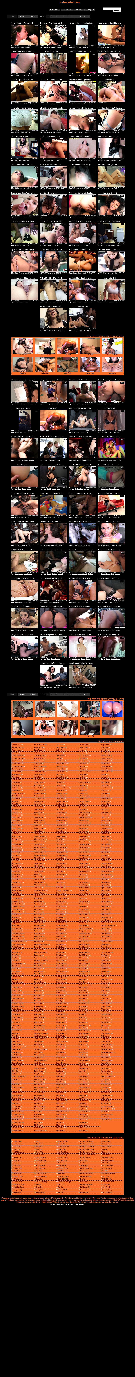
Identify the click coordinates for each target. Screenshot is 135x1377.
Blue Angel (15, 1082)
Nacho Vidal (82, 939)
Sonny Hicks (105, 882)
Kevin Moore (60, 982)
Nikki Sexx (82, 998)
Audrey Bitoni (16, 1009)
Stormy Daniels (106, 923)
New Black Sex (66, 10)
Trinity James (105, 1036)
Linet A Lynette (83, 747)
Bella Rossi (15, 1055)
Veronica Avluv (105, 1071)
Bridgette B (15, 1109)
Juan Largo (59, 871)
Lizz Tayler (82, 758)
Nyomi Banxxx (83, 1025)
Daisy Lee (37, 898)
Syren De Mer (105, 936)
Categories (90, 10)
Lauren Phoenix (61, 1063)
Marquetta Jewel (84, 855)
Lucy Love (82, 793)
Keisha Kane (60, 947)
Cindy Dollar (38, 863)
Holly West (37, 1103)
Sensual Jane (105, 815)
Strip (111, 217)
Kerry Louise (60, 979)
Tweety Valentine (106, 1044)
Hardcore (22, 75)
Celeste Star (38, 812)
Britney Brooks (17, 1117)
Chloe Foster (38, 844)
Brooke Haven (16, 1130)
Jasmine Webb (60, 772)
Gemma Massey (39, 1039)
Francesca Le (38, 1028)
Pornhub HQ (22, 716)
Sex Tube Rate (40, 1165)
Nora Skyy (82, 1020)
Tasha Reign (104, 958)
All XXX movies (112, 353)
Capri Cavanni (38, 774)
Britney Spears (16, 1120)
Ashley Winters (17, 998)
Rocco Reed (82, 1114)
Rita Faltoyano (83, 1111)
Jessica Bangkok (61, 817)
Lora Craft (82, 777)
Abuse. (72, 1204)
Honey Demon (38, 1106)
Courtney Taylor (39, 893)
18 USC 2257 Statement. (60, 1204)
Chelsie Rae (38, 831)
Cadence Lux (38, 753)
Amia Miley (16, 893)
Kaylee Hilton (60, 941)
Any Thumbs (40, 1144)
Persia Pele (82, 1049)
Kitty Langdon (61, 1014)
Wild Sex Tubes (67, 735)
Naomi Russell (83, 947)
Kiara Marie (60, 987)
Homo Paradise (85, 1171)
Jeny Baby (59, 809)
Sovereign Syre (105, 904)
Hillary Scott (38, 1090)
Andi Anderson (17, 909)
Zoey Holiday (105, 1120)
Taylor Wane (105, 971)
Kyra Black (60, 1039)
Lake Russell (60, 1047)
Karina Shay (60, 901)
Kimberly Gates (61, 1004)
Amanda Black (16, 882)
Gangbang (75, 404)
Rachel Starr (82, 1079)
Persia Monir (83, 1047)
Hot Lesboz (84, 1182)
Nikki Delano (83, 995)
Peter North (82, 1052)
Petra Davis (82, 1055)
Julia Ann (59, 877)
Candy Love (38, 763)
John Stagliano (61, 847)
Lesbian (51, 47)
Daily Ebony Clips (42, 1182)
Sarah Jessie (104, 780)
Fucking (80, 47)
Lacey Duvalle (61, 1041)
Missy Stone (82, 920)
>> (88, 16)
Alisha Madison (17, 850)
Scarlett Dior (105, 801)
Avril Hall (15, 1036)
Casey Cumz (38, 796)
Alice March (16, 839)
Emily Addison (39, 985)
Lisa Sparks (82, 753)
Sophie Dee (104, 893)
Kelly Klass (60, 952)
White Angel (105, 1101)
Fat (28, 517)
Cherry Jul (37, 834)
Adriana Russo (16, 761)
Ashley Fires (16, 990)
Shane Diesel (105, 823)
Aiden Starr (15, 777)
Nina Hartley (83, 1004)
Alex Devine (16, 798)
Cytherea (37, 896)
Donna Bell (37, 974)
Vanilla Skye (105, 1066)
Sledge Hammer (106, 877)
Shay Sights (104, 831)
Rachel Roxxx (83, 1076)
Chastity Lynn (38, 828)
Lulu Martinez (83, 796)
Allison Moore (16, 863)
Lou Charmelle (83, 782)
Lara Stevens (60, 1055)
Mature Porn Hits (107, 1157)
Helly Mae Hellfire (40, 1087)
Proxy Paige (82, 1071)
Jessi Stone (59, 815)
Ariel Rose (15, 971)
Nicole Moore (83, 974)
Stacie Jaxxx (105, 909)
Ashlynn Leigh (16, 1004)
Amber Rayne (16, 890)
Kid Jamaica (60, 993)
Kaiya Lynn (60, 893)
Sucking (89, 630)
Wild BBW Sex (107, 1179)
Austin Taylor (16, 1017)
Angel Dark (15, 914)
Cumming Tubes (63, 1176)
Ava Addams (16, 1020)
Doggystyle (91, 217)
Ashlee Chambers (17, 985)
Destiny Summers (39, 952)
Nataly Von (82, 960)
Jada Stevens (60, 747)
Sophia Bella (105, 885)
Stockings (32, 103)
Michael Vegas (83, 885)
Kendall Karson (61, 966)
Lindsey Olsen (83, 745)
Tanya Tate (104, 950)
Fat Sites (61, 1187)
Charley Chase (38, 823)
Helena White (38, 1084)
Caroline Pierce (39, 793)
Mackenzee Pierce (84, 812)
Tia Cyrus (104, 993)
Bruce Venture (38, 750)
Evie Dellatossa (39, 1017)
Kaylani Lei (60, 936)
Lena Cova (59, 1090)
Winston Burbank (106, 1106)
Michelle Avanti (84, 888)
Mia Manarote (83, 882)
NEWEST (22, 16)
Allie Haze (15, 855)
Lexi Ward (59, 1106)
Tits (105, 47)
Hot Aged (83, 1179)
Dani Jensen (38, 917)
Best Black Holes (41, 1176)
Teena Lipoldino (106, 979)
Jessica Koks (60, 828)
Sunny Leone (105, 931)
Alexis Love (16, 825)
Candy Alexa (38, 761)
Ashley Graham (17, 993)
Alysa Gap (15, 871)
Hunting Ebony (63, 1157)
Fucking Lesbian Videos (88, 1146)
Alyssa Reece (16, 877)
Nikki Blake (82, 990)
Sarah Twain (105, 785)
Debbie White (38, 941)
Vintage (118, 659)
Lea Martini (60, 1074)
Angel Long (16, 917)
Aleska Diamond (17, 793)
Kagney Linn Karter (62, 890)
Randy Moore (83, 1084)
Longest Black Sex (79, 10)
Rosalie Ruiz (83, 1125)
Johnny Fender (61, 855)
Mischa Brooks (83, 909)
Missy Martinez (83, 914)
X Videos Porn (107, 1192)
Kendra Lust (60, 968)
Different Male (62, 1190)
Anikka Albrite (16, 947)
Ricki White (82, 1098)
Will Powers (104, 1103)
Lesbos (104, 1149)
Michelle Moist (83, 893)
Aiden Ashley (16, 772)
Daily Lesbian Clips (64, 1182)
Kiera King (59, 995)
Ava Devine (15, 1028)
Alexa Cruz (15, 801)
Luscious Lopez (84, 801)
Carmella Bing (38, 788)
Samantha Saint (106, 761)
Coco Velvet (38, 888)
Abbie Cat (15, 753)
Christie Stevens (39, 847)
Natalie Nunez (83, 952)
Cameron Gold (39, 758)
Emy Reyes (37, 995)
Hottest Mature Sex (86, 1184)
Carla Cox (37, 777)
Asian (16, 602)
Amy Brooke (16, 898)
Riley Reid (82, 1109)
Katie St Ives (60, 923)
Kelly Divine (60, 950)
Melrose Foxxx (83, 871)
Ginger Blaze (38, 1055)
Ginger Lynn (38, 1057)
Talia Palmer (105, 944)
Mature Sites (106, 1163)
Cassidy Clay (38, 804)
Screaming (17, 460)
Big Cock (61, 188)
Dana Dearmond (39, 906)
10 (84, 16)
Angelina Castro (17, 939)
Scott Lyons (104, 807)
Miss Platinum (83, 912)
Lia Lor (58, 1122)
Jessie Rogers (60, 836)
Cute (108, 273)
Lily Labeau (60, 1128)
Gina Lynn (37, 1052)
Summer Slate (105, 928)
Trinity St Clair (105, 1041)
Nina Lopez (82, 1009)
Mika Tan (82, 896)
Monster (48, 217)
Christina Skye (39, 852)
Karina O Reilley (61, 898)
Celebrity (112, 302)
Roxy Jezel (82, 1130)
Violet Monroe (105, 1095)
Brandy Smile (16, 1095)
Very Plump (106, 1176)
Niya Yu (81, 1014)
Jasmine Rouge (61, 769)
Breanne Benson (17, 1098)
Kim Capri (59, 1001)
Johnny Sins (60, 858)
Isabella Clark (38, 1120)
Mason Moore (83, 858)
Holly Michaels (39, 1098)
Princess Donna (83, 1068)
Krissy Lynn (60, 1025)
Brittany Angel (16, 1125)
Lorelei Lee (82, 780)
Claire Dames (38, 871)
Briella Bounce (16, 1111)
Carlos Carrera (38, 782)
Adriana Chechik (17, 758)
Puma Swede (83, 1074)
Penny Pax (82, 1044)
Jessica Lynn (60, 831)
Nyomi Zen (82, 1028)
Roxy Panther (105, 745)
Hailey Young (38, 1071)
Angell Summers (17, 944)
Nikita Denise (83, 982)
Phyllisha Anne (83, 1060)
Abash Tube (112, 735)
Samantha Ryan (106, 758)
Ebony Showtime (63, 1146)
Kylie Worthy (60, 1036)
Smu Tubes (39, 1171)
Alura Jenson (16, 869)
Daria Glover (38, 928)
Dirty (53, 103)
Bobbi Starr (15, 1084)
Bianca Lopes (16, 1066)
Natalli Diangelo (84, 955)
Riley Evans (82, 1103)
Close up (117, 302)
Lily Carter (59, 1125)
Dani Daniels (38, 914)
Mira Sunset (82, 906)
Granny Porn (84, 1165)
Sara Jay (103, 774)
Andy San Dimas (17, 912)
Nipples (89, 103)
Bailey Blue (16, 1041)
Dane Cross (38, 912)
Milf (29, 47)
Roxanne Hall (83, 1128)
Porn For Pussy (107, 1190)
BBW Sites (61, 1173)
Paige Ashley (83, 1036)
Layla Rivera (60, 1068)
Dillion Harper (38, 971)
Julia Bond (59, 879)
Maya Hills (82, 861)
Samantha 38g (105, 755)
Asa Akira (15, 979)
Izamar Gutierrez (39, 1130)
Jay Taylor (59, 774)
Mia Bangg (82, 874)
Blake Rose (15, 1074)
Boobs (16, 517)
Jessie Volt (59, 839)
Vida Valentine (105, 1093)
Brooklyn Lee (38, 747)
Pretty (73, 75)
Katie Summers (61, 925)
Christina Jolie (38, 850)
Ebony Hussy (62, 1144)
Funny (25, 574)
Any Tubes (39, 1146)
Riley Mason (83, 1106)
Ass (26, 132)
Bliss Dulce (15, 1079)
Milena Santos (83, 901)
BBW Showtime (63, 1171)
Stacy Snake (104, 914)
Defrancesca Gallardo (41, 944)
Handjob (88, 245)
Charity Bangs (38, 817)
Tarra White (104, 955)
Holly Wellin (38, 1101)
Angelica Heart (17, 936)
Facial (91, 404)
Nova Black (82, 1022)
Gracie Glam (38, 1063)
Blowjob (112, 47)
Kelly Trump (60, 960)
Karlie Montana (61, 904)
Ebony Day (39, 1187)
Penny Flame (83, 1041)
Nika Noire (82, 979)
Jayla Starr (59, 782)
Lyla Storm (82, 809)
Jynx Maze (59, 885)
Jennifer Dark (60, 801)
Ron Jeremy (82, 1122)
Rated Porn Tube (41, 1163)
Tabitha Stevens (106, 941)
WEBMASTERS (80, 1204)
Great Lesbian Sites (86, 1168)
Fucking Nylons (85, 1157)
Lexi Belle (59, 1095)
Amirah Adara (16, 896)
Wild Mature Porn (108, 1182)
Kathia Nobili (60, 912)
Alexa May (15, 804)
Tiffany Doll (105, 998)
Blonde (27, 75)
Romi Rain (82, 1120)
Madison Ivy (83, 820)
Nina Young (82, 1012)
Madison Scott (83, 825)
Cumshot (17, 75)
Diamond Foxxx (39, 958)
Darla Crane (38, 931)
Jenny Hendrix (61, 807)
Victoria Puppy (105, 1084)
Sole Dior (104, 879)
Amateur (17, 47)
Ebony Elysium (41, 1190)
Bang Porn (67, 372)
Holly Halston (38, 1093)
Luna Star (82, 798)
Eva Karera (37, 1012)
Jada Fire (59, 745)
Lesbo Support (107, 1146)
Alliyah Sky (16, 866)
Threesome (81, 404)
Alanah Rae (15, 785)
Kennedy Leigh (61, 977)
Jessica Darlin (60, 820)
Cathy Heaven (38, 807)
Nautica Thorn (83, 963)
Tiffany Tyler (105, 1012)
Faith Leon (37, 1020)
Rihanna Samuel (84, 1101)
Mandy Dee (82, 839)
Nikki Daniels (83, 993)
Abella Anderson (17, 755)
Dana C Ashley (39, 904)
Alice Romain (16, 842)
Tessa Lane (104, 990)
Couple (88, 545)
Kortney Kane (60, 1022)
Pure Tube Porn (41, 1160)
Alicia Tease (16, 847)
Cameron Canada (39, 755)
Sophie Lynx (105, 898)
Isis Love (37, 1122)
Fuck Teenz (83, 1160)
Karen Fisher (60, 896)
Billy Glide (15, 1071)
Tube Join (22, 372)
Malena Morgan (84, 834)
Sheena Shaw (105, 839)
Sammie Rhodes (106, 766)
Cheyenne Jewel (39, 842)
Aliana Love (16, 836)
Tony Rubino (105, 1022)
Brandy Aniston (17, 1093)
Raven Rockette (84, 1087)
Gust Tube (39, 1149)
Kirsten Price (60, 1009)
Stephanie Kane (106, 917)
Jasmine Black (60, 763)
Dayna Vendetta (39, 939)
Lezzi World (106, 1155)
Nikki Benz (82, 987)
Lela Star (59, 1087)
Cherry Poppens (39, 836)
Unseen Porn (22, 735)
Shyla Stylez (105, 847)
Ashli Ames (15, 1001)
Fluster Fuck (90, 372)
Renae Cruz (82, 1095)
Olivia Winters (83, 1033)
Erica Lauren (38, 1004)
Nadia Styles (83, 941)
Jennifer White (61, 804)
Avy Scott (15, 1039)
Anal (21, 245)
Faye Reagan (38, 1022)
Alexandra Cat (16, 809)
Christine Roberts (39, 855)
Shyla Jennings (105, 844)
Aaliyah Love (16, 745)
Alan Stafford (16, 780)
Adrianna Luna (16, 763)
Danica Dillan (38, 920)
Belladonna (15, 1057)
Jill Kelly (59, 842)
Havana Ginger (39, 1079)
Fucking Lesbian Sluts (87, 1144)
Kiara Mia (59, 990)
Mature (84, 273)
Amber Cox (15, 885)
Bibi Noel (15, 1068)
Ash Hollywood (17, 982)
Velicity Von (104, 1068)
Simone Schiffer (106, 863)
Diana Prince (38, 968)
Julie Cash (59, 882)
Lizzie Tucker (83, 761)
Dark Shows (22, 353)
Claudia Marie (38, 882)
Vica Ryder (104, 1079)
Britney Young (16, 1122)
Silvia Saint (104, 855)
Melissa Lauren (83, 863)
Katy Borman (60, 933)
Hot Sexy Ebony (63, 1152)
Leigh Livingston (61, 1084)
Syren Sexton (105, 939)
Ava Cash (15, 1022)
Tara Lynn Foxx (106, 952)
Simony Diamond (106, 869)
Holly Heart (38, 1095)
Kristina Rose (60, 1028)
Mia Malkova (83, 879)
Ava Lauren (15, 1030)
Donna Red (37, 977)
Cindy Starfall (38, 869)
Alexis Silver (16, 828)
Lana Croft (59, 1049)
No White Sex (62, 1163)
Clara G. (36, 874)
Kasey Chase (60, 909)
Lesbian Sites (84, 1192)
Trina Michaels (105, 1033)
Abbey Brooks (16, 750)
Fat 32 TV (61, 1184)
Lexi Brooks (60, 1098)
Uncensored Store (45, 353)
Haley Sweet (38, 1074)
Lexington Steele (61, 1109)
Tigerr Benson (105, 1014)
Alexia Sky (15, 812)
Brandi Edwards (17, 1087)
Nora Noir (82, 1017)
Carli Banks (38, 780)
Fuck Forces (45, 716)
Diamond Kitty (39, 963)
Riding (77, 188)
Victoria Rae (105, 1087)
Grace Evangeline (39, 1060)
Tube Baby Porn (41, 1173)
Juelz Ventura (60, 874)
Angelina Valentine (18, 941)
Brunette (22, 47)
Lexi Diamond (60, 1101)
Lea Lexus (59, 1071)
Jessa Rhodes (60, 812)
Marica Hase (83, 850)
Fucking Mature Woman (88, 1155)
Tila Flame (104, 1017)
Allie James (15, 858)
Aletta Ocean (16, 796)
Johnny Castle (60, 852)
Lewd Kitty (67, 353)
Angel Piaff (15, 920)
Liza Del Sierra (83, 755)
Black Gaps (39, 1179)
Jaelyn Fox (59, 750)
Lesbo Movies (106, 1144)
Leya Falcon (60, 1114)
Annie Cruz (15, 966)
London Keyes (83, 772)
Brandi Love (16, 1090)
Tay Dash (104, 966)
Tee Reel (103, 977)
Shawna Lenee (105, 828)
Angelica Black (17, 933)
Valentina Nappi (106, 1049)
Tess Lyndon (105, 987)
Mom (73, 188)
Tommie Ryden (105, 1020)
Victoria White (105, 1090)
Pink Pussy (82, 1063)
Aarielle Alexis (16, 747)
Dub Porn (90, 353)
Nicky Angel (83, 968)
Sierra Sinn (104, 852)
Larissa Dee (60, 1057)
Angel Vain (15, 925)
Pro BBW (105, 1171)
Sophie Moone (105, 901)
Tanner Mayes (105, 947)
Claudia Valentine (39, 885)
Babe (102, 75)
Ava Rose (15, 1033)
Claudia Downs (39, 879)
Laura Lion (59, 1060)
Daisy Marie (38, 901)
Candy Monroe (39, 766)
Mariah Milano (83, 847)
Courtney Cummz (39, 890)
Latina (53, 273)
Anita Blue (15, 955)
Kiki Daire (59, 998)
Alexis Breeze (16, 815)
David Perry (38, 936)
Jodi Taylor (59, 844)
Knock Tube (40, 1155)
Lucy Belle (82, 785)
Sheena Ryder (105, 836)
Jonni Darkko (60, 863)
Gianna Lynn (38, 1047)
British (58, 460)
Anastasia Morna (17, 904)
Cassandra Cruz (39, 798)
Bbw (102, 602)
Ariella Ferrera (16, 974)
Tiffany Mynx (105, 1004)
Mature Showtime (108, 1160)
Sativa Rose (104, 796)
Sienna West (104, 850)
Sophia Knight (105, 888)
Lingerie (59, 47)
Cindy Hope (38, 866)
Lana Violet (60, 1052)
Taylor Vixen (105, 968)
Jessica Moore (60, 834)
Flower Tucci (38, 1025)
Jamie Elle (59, 753)
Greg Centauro (39, 1066)
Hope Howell (38, 1109)
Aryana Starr (16, 977)
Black (26, 47)
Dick (29, 545)
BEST (12, 16)
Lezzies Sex (106, 1152)
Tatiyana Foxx (105, 963)
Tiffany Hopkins (106, 1001)
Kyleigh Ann (60, 1033)
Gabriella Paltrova (40, 1033)
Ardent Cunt (45, 372)
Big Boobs (85, 47)
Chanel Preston (39, 815)
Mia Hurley (82, 877)
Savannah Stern (105, 798)
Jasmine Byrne (61, 766)
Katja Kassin (60, 928)
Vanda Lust (104, 1055)
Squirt (31, 273)
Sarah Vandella (105, 788)
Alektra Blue (16, 790)
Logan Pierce (83, 763)
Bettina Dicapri (17, 1063)
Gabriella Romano (40, 1036)
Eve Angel (37, 1014)
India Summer (38, 1117)
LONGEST (33, 16)
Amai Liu (15, 879)
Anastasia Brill (16, 901)
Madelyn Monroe (84, 817)
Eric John (37, 998)
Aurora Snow (16, 1014)
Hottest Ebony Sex (64, 1155)
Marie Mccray (83, 852)
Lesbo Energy (106, 1141)
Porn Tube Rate (41, 1157)
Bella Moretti (16, 1052)
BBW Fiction (62, 1165)
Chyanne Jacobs (39, 861)
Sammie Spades (106, 769)
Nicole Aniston (83, 971)
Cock (56, 217)
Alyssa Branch (16, 874)
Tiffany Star (104, 1009)
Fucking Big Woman (86, 1141)
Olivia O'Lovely (84, 1030)
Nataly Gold (82, 958)
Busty (58, 404)
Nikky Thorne (83, 1001)
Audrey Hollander (17, 1012)
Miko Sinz (82, 898)
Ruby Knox (104, 750)
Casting (58, 160)
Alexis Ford (16, 823)
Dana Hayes (38, 909)
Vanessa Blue (105, 1057)
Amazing (56, 602)
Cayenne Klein (39, 809)
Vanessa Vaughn (106, 1060)
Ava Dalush (15, 1025)
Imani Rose (37, 1114)
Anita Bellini (16, 952)
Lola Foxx (82, 766)
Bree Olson (15, 1101)
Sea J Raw (104, 809)
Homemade (116, 432)
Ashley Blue (16, 987)
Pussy (52, 217)
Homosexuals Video (86, 1173)
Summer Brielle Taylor (108, 925)
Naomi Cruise (83, 944)
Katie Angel (60, 914)
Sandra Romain (105, 772)
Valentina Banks (106, 1047)
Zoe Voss (103, 1117)
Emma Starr (38, 993)
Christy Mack (38, 858)
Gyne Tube (39, 1152)
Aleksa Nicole (16, 788)
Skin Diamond (105, 874)
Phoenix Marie (83, 1057)
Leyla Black (60, 1117)
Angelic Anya (16, 928)
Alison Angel (16, 852)
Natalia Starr (83, 950)
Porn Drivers (67, 716)
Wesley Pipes (105, 1098)
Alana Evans (16, 782)
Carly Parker (38, 785)
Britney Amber (16, 1114)
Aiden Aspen (16, 774)
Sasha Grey (104, 790)
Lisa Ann (81, 750)
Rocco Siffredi (83, 1117)
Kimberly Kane (61, 1006)
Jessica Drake (60, 823)
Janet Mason (60, 761)
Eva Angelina (38, 1009)
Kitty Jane (59, 1012)
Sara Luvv (104, 777)
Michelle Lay (83, 890)
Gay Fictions (84, 1163)
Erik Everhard (38, 1006)
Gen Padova (38, 1041)
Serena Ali (104, 817)
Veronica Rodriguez (107, 1076)
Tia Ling (103, 995)
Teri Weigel (104, 985)
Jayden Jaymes (61, 777)
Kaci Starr (59, 888)
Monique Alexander (85, 931)
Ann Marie (15, 958)
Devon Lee (37, 955)
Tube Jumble (112, 716)
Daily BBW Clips (63, 1179)
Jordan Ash (59, 866)
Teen (102, 47)
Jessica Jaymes (61, 825)
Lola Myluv (82, 769)
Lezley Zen (59, 1120)
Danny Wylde (38, 923)
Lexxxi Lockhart (61, 1111)
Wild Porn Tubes (45, 735)
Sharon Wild (105, 825)
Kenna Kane (60, 974)
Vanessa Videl (105, 1063)
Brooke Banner (17, 1128)
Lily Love (59, 1130)
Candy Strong (38, 769)
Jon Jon (58, 861)
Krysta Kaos (60, 1030)
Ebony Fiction (40, 1192)
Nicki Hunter (83, 966)
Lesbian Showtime (86, 1190)
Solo (108, 217)
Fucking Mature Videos (87, 1152)
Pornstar (49, 103)
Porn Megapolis (107, 1168)
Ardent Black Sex (70, 2)
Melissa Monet (83, 866)
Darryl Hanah (38, 933)
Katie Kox (59, 917)
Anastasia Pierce (17, 906)
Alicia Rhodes (16, 844)
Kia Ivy (58, 985)
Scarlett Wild (105, 804)
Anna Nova (15, 960)
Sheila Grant (105, 842)
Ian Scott (37, 1111)
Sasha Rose (104, 793)
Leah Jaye (59, 1076)
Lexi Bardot (60, 1093)
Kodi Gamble (60, 1020)
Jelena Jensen (60, 790)
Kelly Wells (60, 963)
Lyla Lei (81, 807)
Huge (111, 273)
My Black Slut (62, 1160)
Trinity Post (104, 1039)
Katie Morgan (60, 920)
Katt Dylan (59, 931)
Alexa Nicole (16, 807)
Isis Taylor (37, 1125)
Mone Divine (83, 925)
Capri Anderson (39, 772)
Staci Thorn (104, 906)
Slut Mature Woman (108, 1173)
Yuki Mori (104, 1111)
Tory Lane (104, 1030)
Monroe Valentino (84, 933)
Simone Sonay (105, 866)
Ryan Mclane (105, 753)
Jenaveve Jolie (60, 793)
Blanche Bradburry (18, 1076)
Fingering (59, 245)
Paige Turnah (83, 1039)
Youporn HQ (90, 735)
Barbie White (16, 1049)
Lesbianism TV (85, 1187)
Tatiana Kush (105, 960)
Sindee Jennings (106, 871)
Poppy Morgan (83, 1066)
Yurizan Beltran (106, 1114)
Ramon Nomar (83, 1082)
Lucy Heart (82, 788)
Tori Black (104, 1025)
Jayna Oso (59, 785)
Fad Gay (60, 1192)
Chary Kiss (37, 825)
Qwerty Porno (90, 716)
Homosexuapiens (85, 1176)
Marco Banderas (84, 844)
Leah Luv (59, 1079)
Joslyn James (60, 869)
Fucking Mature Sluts (87, 1149)
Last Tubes (112, 372)
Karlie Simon (60, 906)
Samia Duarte (105, 763)
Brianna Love (16, 1106)
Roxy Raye (104, 747)
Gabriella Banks (39, 1030)
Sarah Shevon (105, 782)
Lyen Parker (82, 804)
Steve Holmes (105, 920)
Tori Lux (103, 1028)
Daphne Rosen (38, 925)
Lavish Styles (60, 1066)
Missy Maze (82, 917)
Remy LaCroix (83, 1093)
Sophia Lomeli (105, 890)
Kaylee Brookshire (62, 939)
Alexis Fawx (16, 820)
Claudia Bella (38, 877)
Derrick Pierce (38, 950)
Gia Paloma (38, 1044)
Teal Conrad (104, 974)
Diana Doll (37, 966)
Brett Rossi (15, 1103)
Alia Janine (15, 834)
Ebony (21, 217)
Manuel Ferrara (83, 842)
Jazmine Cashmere (62, 788)
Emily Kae (37, 987)
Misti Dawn (82, 923)
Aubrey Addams (17, 1006)
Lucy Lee (81, 790)
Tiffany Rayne (105, 1006)
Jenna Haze (60, 796)
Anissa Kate (16, 950)
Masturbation (114, 160)
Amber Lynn (16, 888)
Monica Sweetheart (85, 928)
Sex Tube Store (41, 1168)
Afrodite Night (16, 769)
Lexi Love (59, 1103)
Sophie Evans (105, 896)
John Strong (60, 850)
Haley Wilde (38, 1076)
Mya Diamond (83, 936)
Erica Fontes (38, 1001)
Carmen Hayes (39, 790)
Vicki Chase (104, 1082)
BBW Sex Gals (63, 1168)
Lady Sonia (60, 1044)
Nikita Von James (84, 985)
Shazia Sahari (105, 834)
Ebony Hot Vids (63, 1141)
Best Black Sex (54, 10)
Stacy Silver (104, 912)
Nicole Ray (82, 977)
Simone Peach (105, 858)
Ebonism (39, 1184)
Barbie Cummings (18, 1047)
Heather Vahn (38, 1082)
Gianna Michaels (39, 1049)
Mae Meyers (82, 828)
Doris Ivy (37, 979)
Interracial (79, 132)
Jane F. (58, 758)
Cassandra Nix (38, 801)
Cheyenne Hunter (39, 839)
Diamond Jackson (39, 960)
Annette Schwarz (17, 963)
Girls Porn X (106, 1187)
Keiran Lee (59, 944)
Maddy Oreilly (83, 815)
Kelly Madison (61, 958)
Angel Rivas (16, 923)
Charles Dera (38, 820)
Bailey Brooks (16, 1044)
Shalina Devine (105, 820)
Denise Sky (37, 947)
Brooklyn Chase (39, 745)
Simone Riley (105, 861)
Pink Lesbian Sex (107, 1165)
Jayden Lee (59, 780)
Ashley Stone (16, 995)
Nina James (82, 1006)
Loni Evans (82, 774)
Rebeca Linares (83, 1090)
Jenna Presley (60, 798)
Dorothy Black (39, 982)
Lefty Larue (60, 1082)
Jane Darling (60, 755)
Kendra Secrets (61, 971)
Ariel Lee (15, 968)
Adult (37, 1141)
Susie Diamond (105, 933)
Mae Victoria (83, 831)
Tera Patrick (104, 982)
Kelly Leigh (60, 955)
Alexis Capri (16, 817)
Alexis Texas (16, 831)
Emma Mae (38, 990)
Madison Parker (84, 823)
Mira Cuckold (83, 904)
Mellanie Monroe (84, 869)
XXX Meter (106, 1184)
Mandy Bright (83, 836)
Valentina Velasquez (107, 1052)
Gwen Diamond (39, 1068)
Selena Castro (105, 812)
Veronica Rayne (106, 1074)
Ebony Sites (62, 1149)
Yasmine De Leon (106, 1109)
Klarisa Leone (60, 1017)
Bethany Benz (16, 1060)
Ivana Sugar (38, 1128)
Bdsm (45, 273)
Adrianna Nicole (17, 766)
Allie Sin (15, 861)
